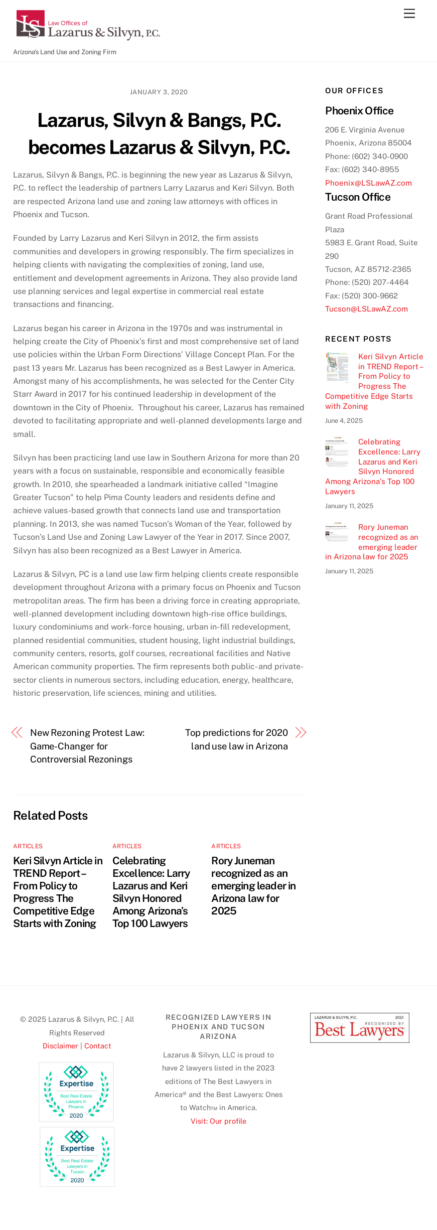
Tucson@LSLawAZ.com (366, 308)
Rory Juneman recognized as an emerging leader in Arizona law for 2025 (253, 885)
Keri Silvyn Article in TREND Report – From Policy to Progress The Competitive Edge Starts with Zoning (57, 892)
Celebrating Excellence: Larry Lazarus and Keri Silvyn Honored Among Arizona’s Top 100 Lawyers (151, 892)
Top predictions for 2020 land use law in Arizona (236, 739)
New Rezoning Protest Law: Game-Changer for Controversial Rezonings (87, 745)
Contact (97, 1045)
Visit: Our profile (218, 1121)
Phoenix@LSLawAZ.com (368, 183)
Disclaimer (60, 1045)
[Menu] (409, 14)
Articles (28, 846)
